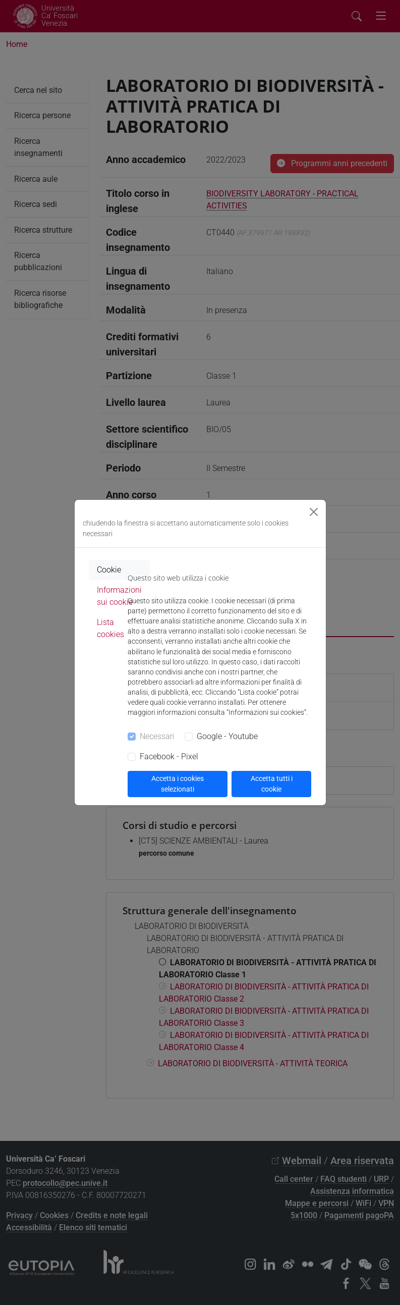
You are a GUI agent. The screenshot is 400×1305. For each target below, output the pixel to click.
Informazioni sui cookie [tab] (119, 596)
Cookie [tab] (109, 570)
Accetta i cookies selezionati (177, 783)
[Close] (314, 512)
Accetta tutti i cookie (272, 783)
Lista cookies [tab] (110, 628)
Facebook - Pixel (169, 756)
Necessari (157, 736)
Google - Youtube (227, 736)
